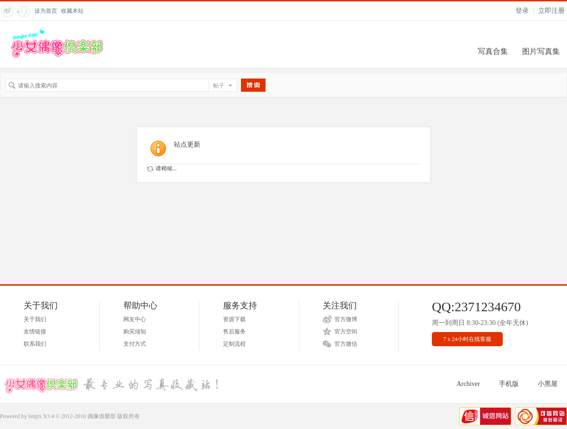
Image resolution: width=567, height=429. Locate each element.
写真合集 (493, 51)
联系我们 (35, 344)
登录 (522, 10)
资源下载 (234, 319)
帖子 (218, 85)
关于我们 (35, 319)
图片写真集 (541, 51)
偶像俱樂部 (101, 416)
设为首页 (45, 11)
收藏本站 (72, 11)
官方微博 (346, 319)
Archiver (468, 383)
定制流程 (234, 344)
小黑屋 (548, 383)
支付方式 (134, 344)
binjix (35, 416)
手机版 (509, 383)
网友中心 (134, 319)
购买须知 (134, 331)
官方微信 (346, 344)
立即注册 (551, 10)
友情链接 (35, 331)
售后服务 (234, 331)
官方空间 (346, 331)
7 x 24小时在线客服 (467, 339)
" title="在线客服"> (23, 13)
